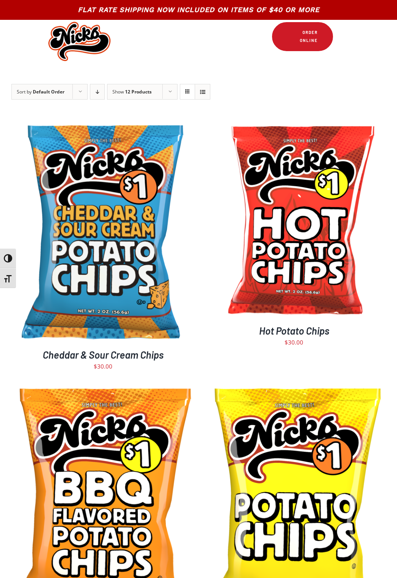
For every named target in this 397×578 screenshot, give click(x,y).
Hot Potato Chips (294, 330)
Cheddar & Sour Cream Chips (103, 355)
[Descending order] (97, 92)
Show (132, 92)
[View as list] (202, 91)
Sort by (40, 92)
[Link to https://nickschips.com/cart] (341, 36)
